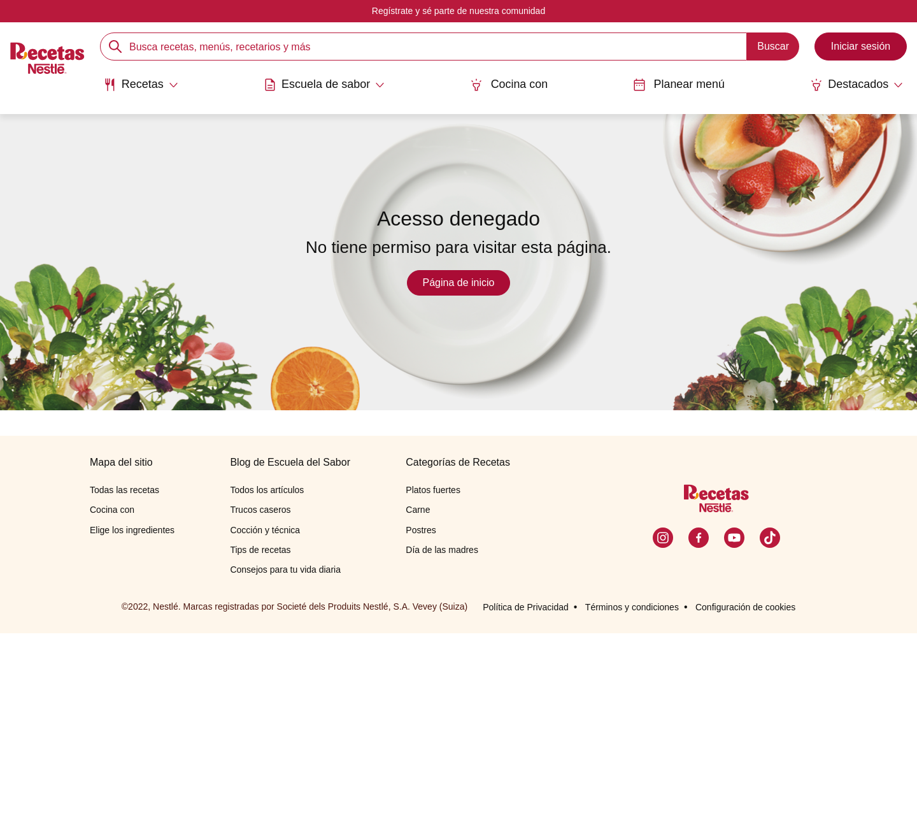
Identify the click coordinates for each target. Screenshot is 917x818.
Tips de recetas (260, 734)
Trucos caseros (260, 694)
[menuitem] (140, 89)
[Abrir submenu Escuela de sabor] (323, 85)
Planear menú (679, 84)
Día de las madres (442, 734)
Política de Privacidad (526, 792)
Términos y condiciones (632, 792)
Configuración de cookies (745, 792)
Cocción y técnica (265, 714)
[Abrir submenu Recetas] (140, 85)
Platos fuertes (433, 675)
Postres (421, 714)
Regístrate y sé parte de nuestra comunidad (458, 11)
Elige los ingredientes (132, 714)
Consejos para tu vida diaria (285, 754)
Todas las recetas (124, 675)
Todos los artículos (267, 675)
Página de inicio (459, 282)
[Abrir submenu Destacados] (857, 85)
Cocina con (509, 84)
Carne (418, 694)
